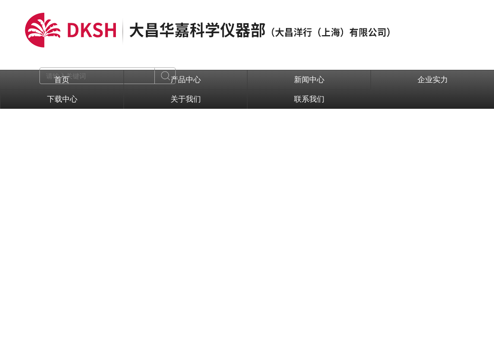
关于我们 (186, 99)
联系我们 (309, 99)
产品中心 (186, 80)
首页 (61, 80)
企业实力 (433, 80)
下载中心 (62, 99)
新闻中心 (309, 80)
